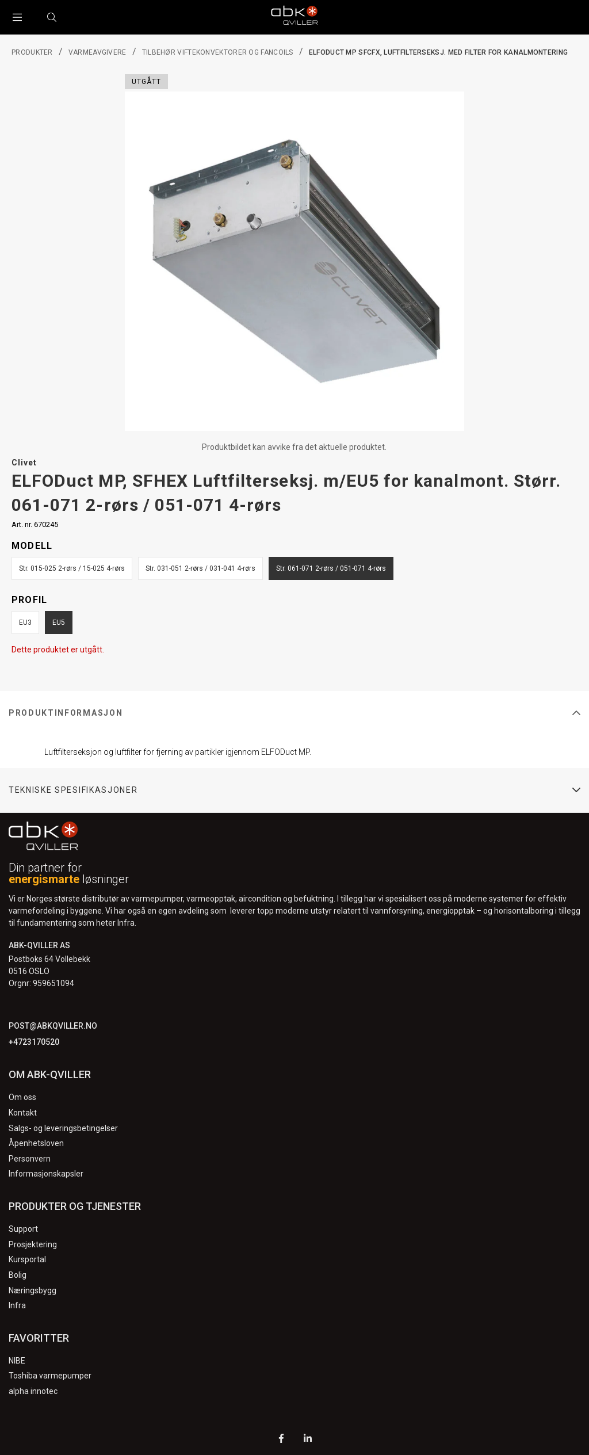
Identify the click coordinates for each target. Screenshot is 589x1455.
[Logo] (294, 17)
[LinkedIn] (307, 1439)
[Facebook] (281, 1439)
